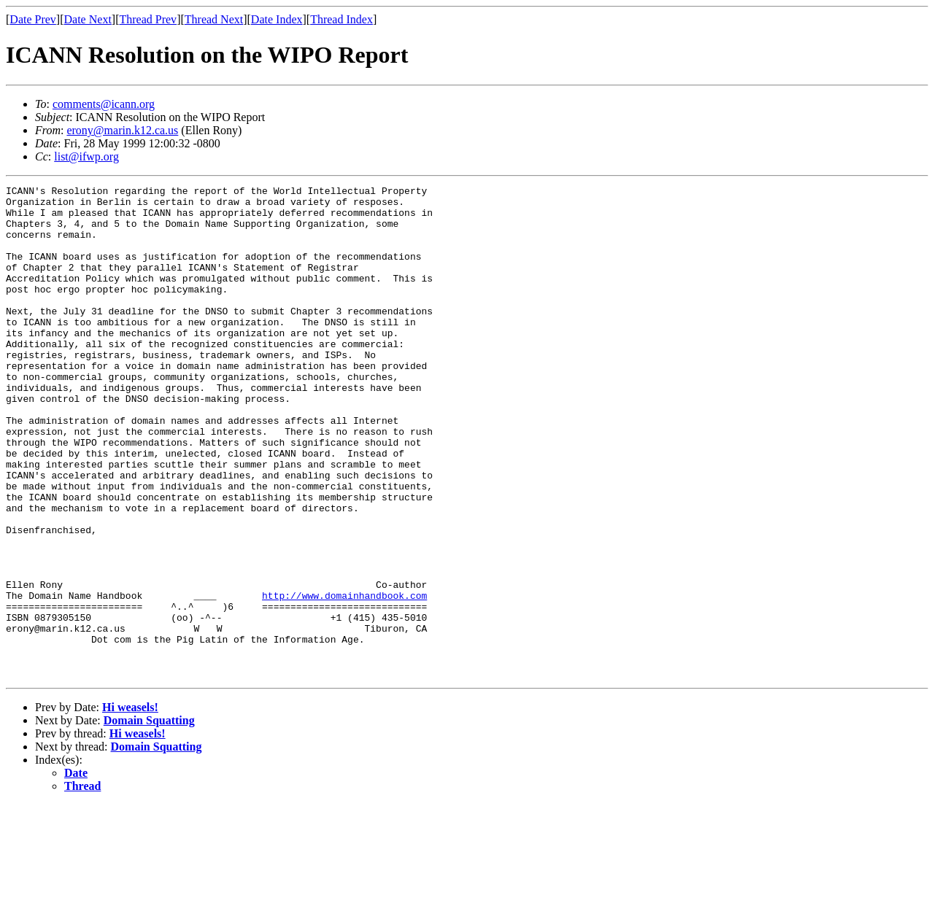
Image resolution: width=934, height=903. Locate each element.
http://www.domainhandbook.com (344, 678)
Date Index (277, 19)
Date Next (88, 19)
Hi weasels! (130, 805)
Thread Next (214, 19)
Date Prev (32, 19)
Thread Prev (148, 19)
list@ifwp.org (86, 156)
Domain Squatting (149, 819)
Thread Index (341, 19)
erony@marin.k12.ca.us (122, 130)
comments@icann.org (104, 104)
